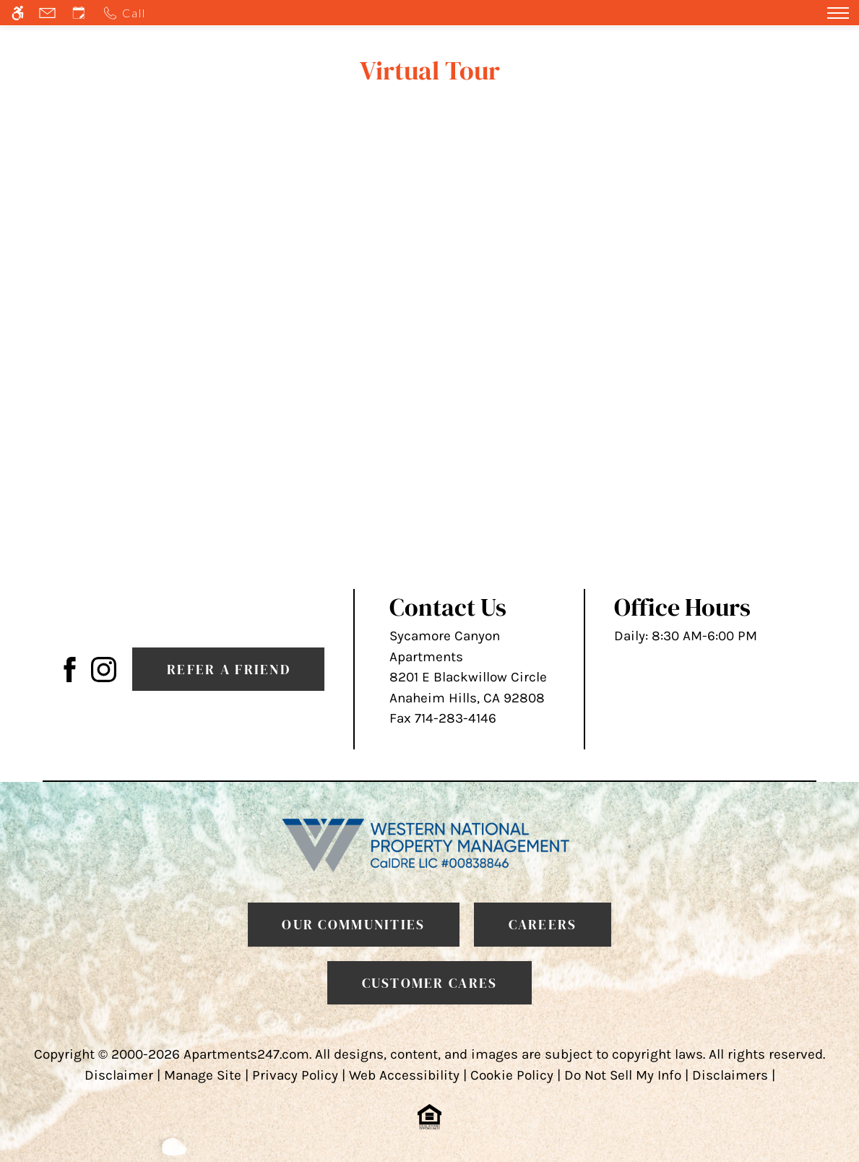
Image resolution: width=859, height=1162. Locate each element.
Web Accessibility (404, 1075)
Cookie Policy (511, 1075)
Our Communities (353, 924)
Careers (543, 924)
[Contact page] (49, 12)
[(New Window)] (103, 668)
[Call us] (126, 12)
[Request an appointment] (80, 12)
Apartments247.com (246, 1054)
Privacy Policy (295, 1075)
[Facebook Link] (69, 668)
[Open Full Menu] (838, 12)
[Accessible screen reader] (19, 12)
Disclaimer (119, 1075)
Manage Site (202, 1075)
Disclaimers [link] (730, 1075)
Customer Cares (430, 982)
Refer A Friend (228, 669)
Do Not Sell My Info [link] (622, 1075)
